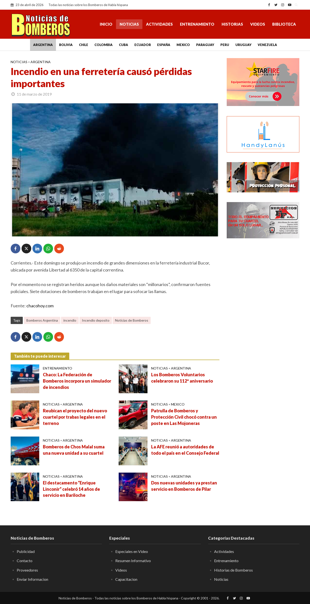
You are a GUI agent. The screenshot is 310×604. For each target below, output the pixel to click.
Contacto (24, 560)
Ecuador (142, 45)
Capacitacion (126, 579)
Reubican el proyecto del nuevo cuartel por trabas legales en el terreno (75, 417)
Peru (224, 45)
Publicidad (26, 551)
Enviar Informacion (32, 579)
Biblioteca (284, 24)
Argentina (43, 45)
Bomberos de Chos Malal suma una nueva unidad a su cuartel (74, 450)
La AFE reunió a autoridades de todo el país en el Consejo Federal (185, 450)
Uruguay (243, 45)
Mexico (183, 45)
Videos (257, 24)
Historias (232, 24)
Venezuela (267, 45)
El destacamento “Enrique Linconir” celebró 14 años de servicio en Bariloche (71, 489)
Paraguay (205, 45)
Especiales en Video (131, 551)
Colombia (103, 45)
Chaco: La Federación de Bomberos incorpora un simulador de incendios (77, 381)
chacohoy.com (40, 305)
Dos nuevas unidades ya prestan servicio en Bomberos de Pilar (184, 486)
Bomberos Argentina (42, 320)
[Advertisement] (263, 320)
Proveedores (27, 570)
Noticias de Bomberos (131, 320)
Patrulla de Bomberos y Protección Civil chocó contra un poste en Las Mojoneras (184, 417)
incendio (69, 320)
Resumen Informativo (133, 560)
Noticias (129, 24)
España (163, 45)
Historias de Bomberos (233, 570)
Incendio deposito (95, 320)
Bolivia (66, 45)
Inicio (106, 24)
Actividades (159, 24)
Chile (83, 45)
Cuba (123, 45)
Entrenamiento (197, 24)
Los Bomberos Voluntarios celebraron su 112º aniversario (182, 378)
